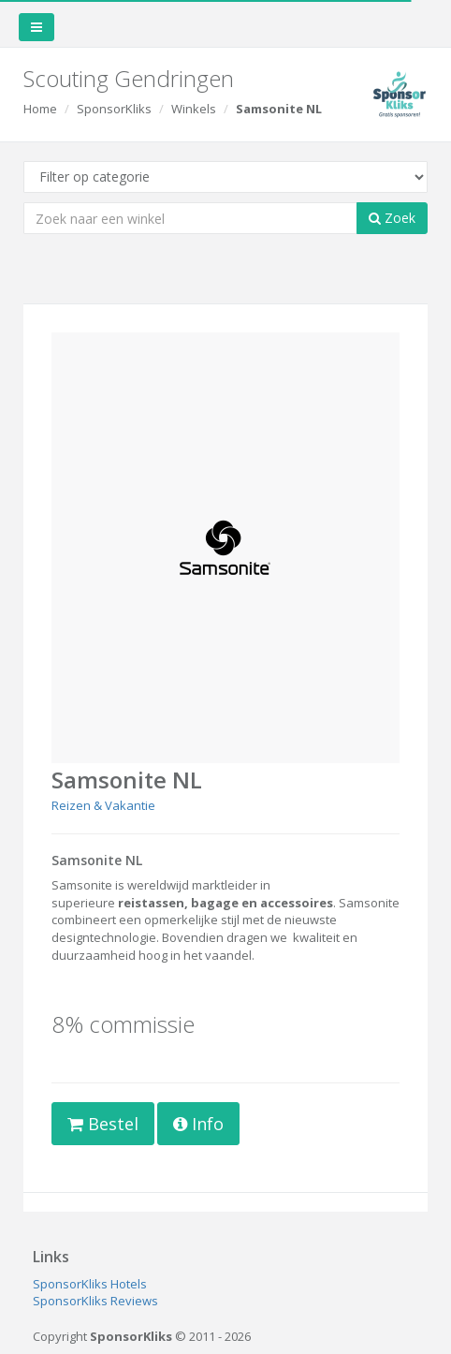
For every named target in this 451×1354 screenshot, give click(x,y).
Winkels (193, 108)
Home (40, 108)
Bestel (102, 1123)
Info (198, 1123)
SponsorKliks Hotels (90, 1283)
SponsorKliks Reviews (95, 1300)
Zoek (392, 218)
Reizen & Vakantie (103, 805)
